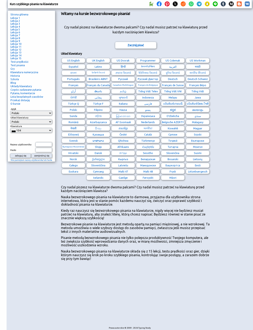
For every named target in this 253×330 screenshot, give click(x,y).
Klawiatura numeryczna (24, 72)
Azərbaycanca (98, 122)
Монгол (197, 146)
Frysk (173, 171)
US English (73, 60)
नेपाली (73, 128)
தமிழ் (123, 91)
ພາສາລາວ (98, 140)
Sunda (73, 116)
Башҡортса (173, 165)
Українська (148, 116)
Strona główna (19, 14)
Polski (73, 109)
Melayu (173, 97)
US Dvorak (123, 60)
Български (197, 140)
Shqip (98, 146)
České (123, 134)
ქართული (98, 159)
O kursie (15, 103)
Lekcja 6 (15, 32)
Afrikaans (123, 146)
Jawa (198, 97)
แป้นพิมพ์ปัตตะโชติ (198, 103)
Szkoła (14, 79)
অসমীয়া (148, 128)
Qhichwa (123, 140)
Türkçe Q (73, 103)
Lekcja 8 (15, 38)
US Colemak (173, 60)
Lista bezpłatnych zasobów (26, 96)
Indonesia (148, 97)
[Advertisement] (135, 295)
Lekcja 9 (15, 40)
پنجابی (98, 97)
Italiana (123, 103)
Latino (98, 66)
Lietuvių (197, 159)
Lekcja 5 (15, 29)
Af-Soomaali (123, 122)
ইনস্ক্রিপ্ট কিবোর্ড (98, 73)
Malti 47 (123, 171)
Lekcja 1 (15, 17)
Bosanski (173, 159)
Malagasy (197, 122)
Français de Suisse (173, 85)
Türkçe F (98, 103)
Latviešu (123, 165)
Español (73, 66)
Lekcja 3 (15, 23)
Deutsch (173, 79)
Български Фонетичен (73, 147)
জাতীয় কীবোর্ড (198, 72)
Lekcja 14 (15, 55)
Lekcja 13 (15, 52)
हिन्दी (123, 66)
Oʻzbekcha (173, 116)
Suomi (197, 153)
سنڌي (197, 116)
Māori (172, 177)
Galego (73, 165)
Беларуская (148, 159)
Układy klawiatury (21, 86)
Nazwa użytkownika (20, 144)
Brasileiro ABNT (98, 79)
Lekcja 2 (15, 20)
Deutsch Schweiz (198, 79)
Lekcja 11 (15, 46)
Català (148, 134)
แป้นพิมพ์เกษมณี (173, 103)
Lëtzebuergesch (197, 171)
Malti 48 (148, 171)
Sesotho (148, 153)
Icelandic (98, 177)
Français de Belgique (148, 85)
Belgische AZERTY (173, 122)
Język (13, 109)
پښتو (148, 109)
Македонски (148, 165)
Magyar (197, 128)
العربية (173, 66)
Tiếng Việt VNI (173, 91)
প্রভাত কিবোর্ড (123, 72)
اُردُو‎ (73, 91)
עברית (123, 153)
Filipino (98, 109)
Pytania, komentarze (22, 93)
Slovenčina (172, 153)
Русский (123, 79)
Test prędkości (19, 61)
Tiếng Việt (197, 91)
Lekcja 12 (15, 49)
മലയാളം (197, 109)
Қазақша (98, 134)
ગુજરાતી (123, 97)
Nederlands (148, 122)
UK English (98, 60)
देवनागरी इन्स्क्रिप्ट (148, 66)
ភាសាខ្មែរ (123, 128)
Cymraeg (98, 171)
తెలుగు (98, 91)
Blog (13, 82)
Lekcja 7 (15, 35)
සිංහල (98, 128)
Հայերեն (148, 146)
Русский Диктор (148, 79)
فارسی (148, 103)
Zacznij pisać (136, 45)
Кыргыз (123, 159)
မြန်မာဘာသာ (123, 116)
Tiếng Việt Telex (148, 91)
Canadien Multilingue (123, 85)
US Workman (198, 60)
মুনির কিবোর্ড (173, 72)
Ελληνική (73, 134)
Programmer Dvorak (148, 61)
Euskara (73, 171)
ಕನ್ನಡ (173, 109)
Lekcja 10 (15, 43)
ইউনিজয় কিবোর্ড (148, 72)
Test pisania (17, 65)
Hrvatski (73, 153)
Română (73, 122)
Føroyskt (148, 177)
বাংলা (73, 72)
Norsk (73, 159)
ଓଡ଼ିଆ (98, 116)
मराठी (197, 66)
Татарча (173, 146)
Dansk (98, 153)
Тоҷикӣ (172, 140)
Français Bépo (197, 85)
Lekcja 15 (15, 58)
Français (73, 85)
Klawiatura (16, 126)
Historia (15, 75)
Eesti (198, 165)
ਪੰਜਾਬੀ (73, 97)
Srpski (197, 134)
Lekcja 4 (15, 26)
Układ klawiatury (19, 117)
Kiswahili (173, 128)
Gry (12, 68)
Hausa (123, 109)
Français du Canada (98, 85)
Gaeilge (123, 177)
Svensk (73, 140)
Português (73, 79)
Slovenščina (98, 165)
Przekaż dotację (20, 100)
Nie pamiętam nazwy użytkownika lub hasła (31, 160)
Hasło (13, 150)
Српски (172, 134)
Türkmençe (148, 140)
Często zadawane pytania (25, 89)
